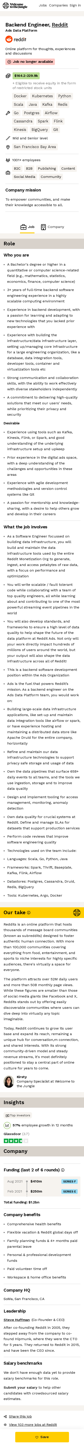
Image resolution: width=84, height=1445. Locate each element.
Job (27, 227)
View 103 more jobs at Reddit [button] (30, 1425)
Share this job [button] (18, 1416)
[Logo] (15, 5)
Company (52, 227)
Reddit (60, 25)
